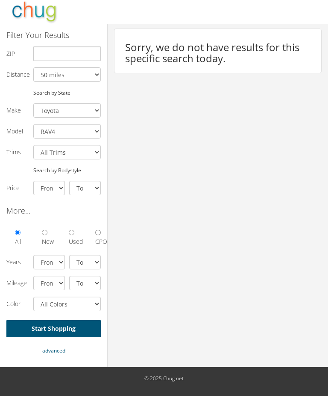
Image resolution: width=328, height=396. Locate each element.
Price (13, 188)
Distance (16, 74)
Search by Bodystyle (57, 170)
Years (13, 262)
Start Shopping (54, 328)
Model (14, 131)
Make (13, 110)
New (44, 238)
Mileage (16, 283)
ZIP (10, 53)
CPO (98, 238)
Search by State (51, 92)
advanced (53, 350)
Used (71, 238)
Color (13, 304)
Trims (13, 152)
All (17, 238)
